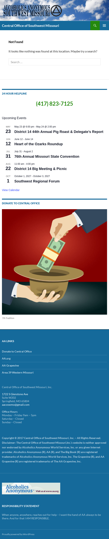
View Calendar (11, 190)
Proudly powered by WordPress (18, 534)
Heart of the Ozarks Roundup (38, 144)
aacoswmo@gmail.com (16, 404)
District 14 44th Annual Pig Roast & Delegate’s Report (58, 132)
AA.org (6, 358)
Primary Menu (104, 25)
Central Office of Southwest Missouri (30, 25)
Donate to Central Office (17, 351)
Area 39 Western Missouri (18, 372)
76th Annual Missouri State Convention (46, 156)
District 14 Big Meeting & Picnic (40, 169)
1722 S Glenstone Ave (15, 394)
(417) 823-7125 (54, 103)
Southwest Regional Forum (37, 181)
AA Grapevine (10, 365)
